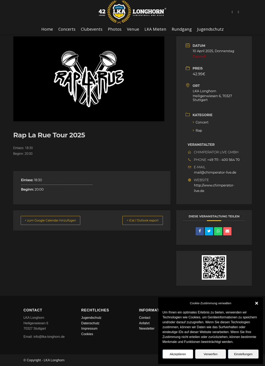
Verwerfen (211, 354)
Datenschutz (90, 323)
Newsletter (146, 328)
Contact (144, 317)
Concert (201, 122)
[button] (257, 303)
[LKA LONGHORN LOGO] (132, 12)
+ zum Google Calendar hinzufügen (54, 220)
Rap (197, 130)
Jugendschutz (91, 317)
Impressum (89, 328)
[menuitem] (47, 29)
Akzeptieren (178, 354)
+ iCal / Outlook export (140, 220)
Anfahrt (144, 323)
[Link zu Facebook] (232, 12)
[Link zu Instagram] (238, 12)
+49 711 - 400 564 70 (223, 160)
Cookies (87, 334)
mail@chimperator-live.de (215, 172)
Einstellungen (243, 354)
